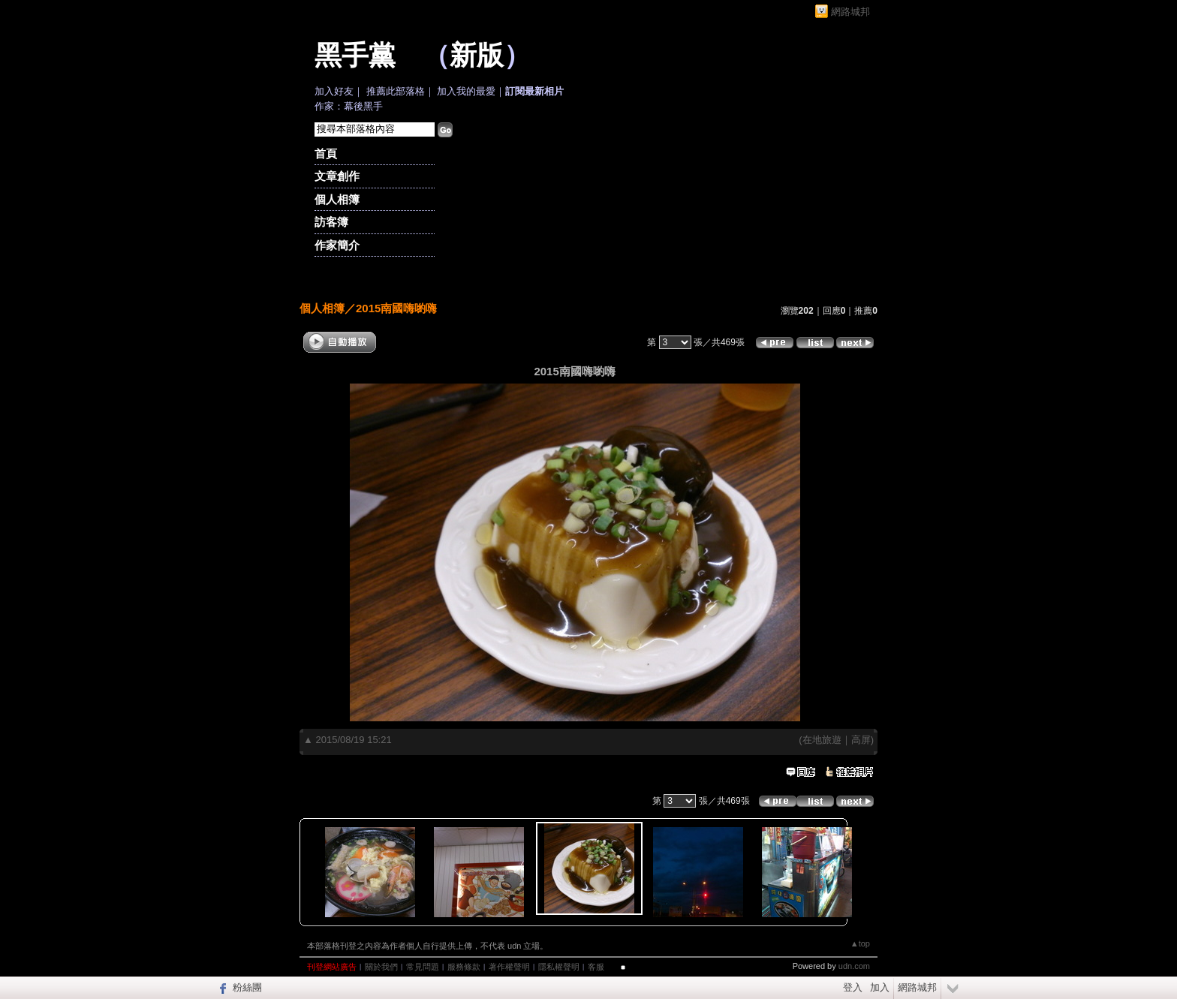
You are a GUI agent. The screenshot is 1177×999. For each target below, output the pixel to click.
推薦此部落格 (395, 91)
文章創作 (337, 176)
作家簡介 (337, 245)
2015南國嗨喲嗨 (396, 308)
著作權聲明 (509, 966)
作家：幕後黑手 (349, 106)
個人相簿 (337, 199)
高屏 (861, 739)
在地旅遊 (821, 739)
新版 (477, 56)
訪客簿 (331, 221)
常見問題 (422, 966)
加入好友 (334, 91)
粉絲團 (247, 987)
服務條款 (463, 966)
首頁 (326, 153)
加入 (880, 987)
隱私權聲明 (558, 966)
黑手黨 (355, 56)
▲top (860, 943)
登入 (852, 987)
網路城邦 (850, 11)
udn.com (854, 965)
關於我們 (381, 966)
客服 (596, 966)
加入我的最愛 (466, 91)
